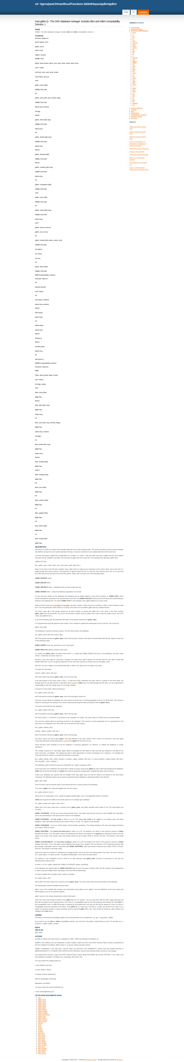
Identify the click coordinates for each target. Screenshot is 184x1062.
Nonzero (119, 1060)
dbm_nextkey (42, 1045)
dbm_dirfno (42, 1051)
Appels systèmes (136, 29)
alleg (134, 69)
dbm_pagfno (42, 1050)
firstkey (40, 1030)
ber (133, 71)
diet (133, 83)
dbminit (40, 1023)
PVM (134, 91)
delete (40, 1028)
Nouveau (134, 118)
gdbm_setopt (42, 1021)
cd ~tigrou (41, 4)
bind (133, 41)
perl (133, 51)
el (133, 75)
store (39, 1025)
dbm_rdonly (42, 1053)
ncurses (135, 43)
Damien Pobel (92, 1060)
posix (134, 32)
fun (133, 37)
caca (134, 73)
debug (134, 61)
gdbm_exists (42, 1018)
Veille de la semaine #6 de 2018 (139, 148)
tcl (133, 54)
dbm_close (41, 1036)
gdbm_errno (42, 1001)
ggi (133, 64)
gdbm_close (42, 1004)
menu (134, 46)
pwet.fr (52, 4)
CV (134, 12)
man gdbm (40, 21)
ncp (133, 80)
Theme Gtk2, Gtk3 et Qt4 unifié (138, 154)
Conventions (135, 113)
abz (133, 68)
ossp (134, 81)
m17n (134, 85)
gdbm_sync (42, 1016)
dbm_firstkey (42, 1043)
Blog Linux (132, 122)
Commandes (135, 27)
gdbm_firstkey (42, 1011)
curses (134, 48)
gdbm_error (42, 999)
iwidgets (135, 58)
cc (133, 39)
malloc (73, 683)
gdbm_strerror (42, 1020)
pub (133, 90)
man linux (143, 12)
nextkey (40, 1031)
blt (133, 101)
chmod (55, 605)
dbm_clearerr (42, 1048)
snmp (134, 78)
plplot (134, 88)
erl (133, 49)
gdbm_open (42, 1003)
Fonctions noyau (136, 116)
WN (133, 100)
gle (133, 76)
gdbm (105, 4)
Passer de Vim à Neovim (136, 151)
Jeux (132, 111)
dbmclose (41, 1033)
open (65, 605)
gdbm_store (42, 1006)
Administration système (138, 115)
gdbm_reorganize (44, 1014)
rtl (133, 93)
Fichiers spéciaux (137, 108)
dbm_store (41, 1040)
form (133, 44)
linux (67, 4)
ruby (133, 66)
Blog (126, 12)
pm (133, 105)
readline (135, 103)
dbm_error (41, 1046)
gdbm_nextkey (43, 1013)
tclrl (133, 95)
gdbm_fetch (42, 1008)
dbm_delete (42, 1041)
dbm (39, 998)
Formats (134, 110)
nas (133, 59)
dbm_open (41, 1035)
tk (133, 98)
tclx (133, 96)
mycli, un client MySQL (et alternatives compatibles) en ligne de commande (137, 143)
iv (133, 56)
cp (110, 900)
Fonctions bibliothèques (86, 4)
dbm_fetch (41, 1038)
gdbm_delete (42, 1009)
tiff (133, 53)
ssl (133, 36)
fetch (39, 1026)
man (60, 4)
